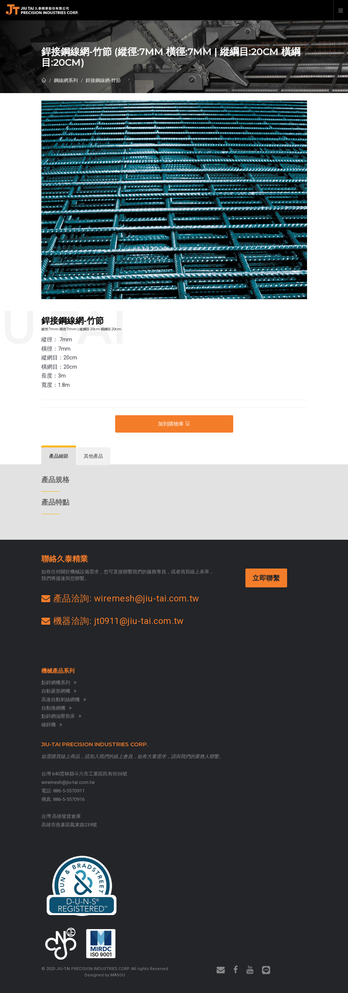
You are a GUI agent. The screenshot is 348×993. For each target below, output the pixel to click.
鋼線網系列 (66, 80)
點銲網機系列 (58, 682)
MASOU (117, 975)
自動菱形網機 (58, 691)
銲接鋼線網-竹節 (103, 80)
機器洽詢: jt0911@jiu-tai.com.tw (112, 621)
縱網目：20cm (59, 357)
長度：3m (53, 375)
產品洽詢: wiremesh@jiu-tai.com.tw (120, 598)
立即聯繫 (267, 578)
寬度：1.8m (55, 385)
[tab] (58, 456)
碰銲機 (51, 724)
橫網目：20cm (59, 367)
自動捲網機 (56, 708)
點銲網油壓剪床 (61, 716)
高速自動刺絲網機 (63, 699)
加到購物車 (174, 424)
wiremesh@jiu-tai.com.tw (68, 782)
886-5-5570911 (69, 791)
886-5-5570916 (69, 799)
